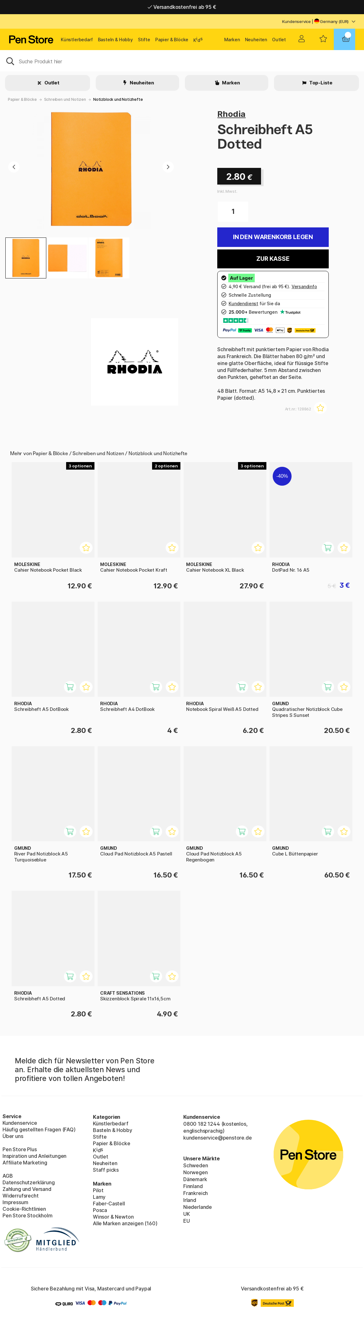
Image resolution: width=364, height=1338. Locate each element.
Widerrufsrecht (21, 1195)
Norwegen (195, 1172)
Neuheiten (256, 39)
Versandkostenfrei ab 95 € (182, 7)
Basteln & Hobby (115, 39)
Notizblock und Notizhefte (118, 99)
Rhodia (231, 114)
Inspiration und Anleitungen (34, 1156)
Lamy (99, 1197)
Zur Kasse (272, 258)
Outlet (279, 39)
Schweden (195, 1165)
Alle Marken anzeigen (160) (125, 1223)
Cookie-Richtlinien (24, 1209)
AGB (8, 1176)
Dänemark (195, 1179)
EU (186, 1221)
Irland (189, 1200)
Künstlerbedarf (77, 39)
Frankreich (195, 1193)
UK (186, 1214)
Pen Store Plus (20, 1149)
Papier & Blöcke (171, 39)
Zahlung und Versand (27, 1189)
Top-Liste (320, 83)
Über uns (13, 1136)
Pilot (98, 1190)
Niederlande (197, 1207)
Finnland (193, 1186)
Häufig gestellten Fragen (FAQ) (39, 1129)
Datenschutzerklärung (28, 1182)
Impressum (15, 1202)
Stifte (144, 39)
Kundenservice (296, 21)
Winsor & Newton (113, 1217)
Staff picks (106, 1170)
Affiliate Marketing (25, 1162)
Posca (100, 1210)
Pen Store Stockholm (28, 1215)
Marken (232, 39)
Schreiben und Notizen (65, 99)
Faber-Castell (109, 1203)
